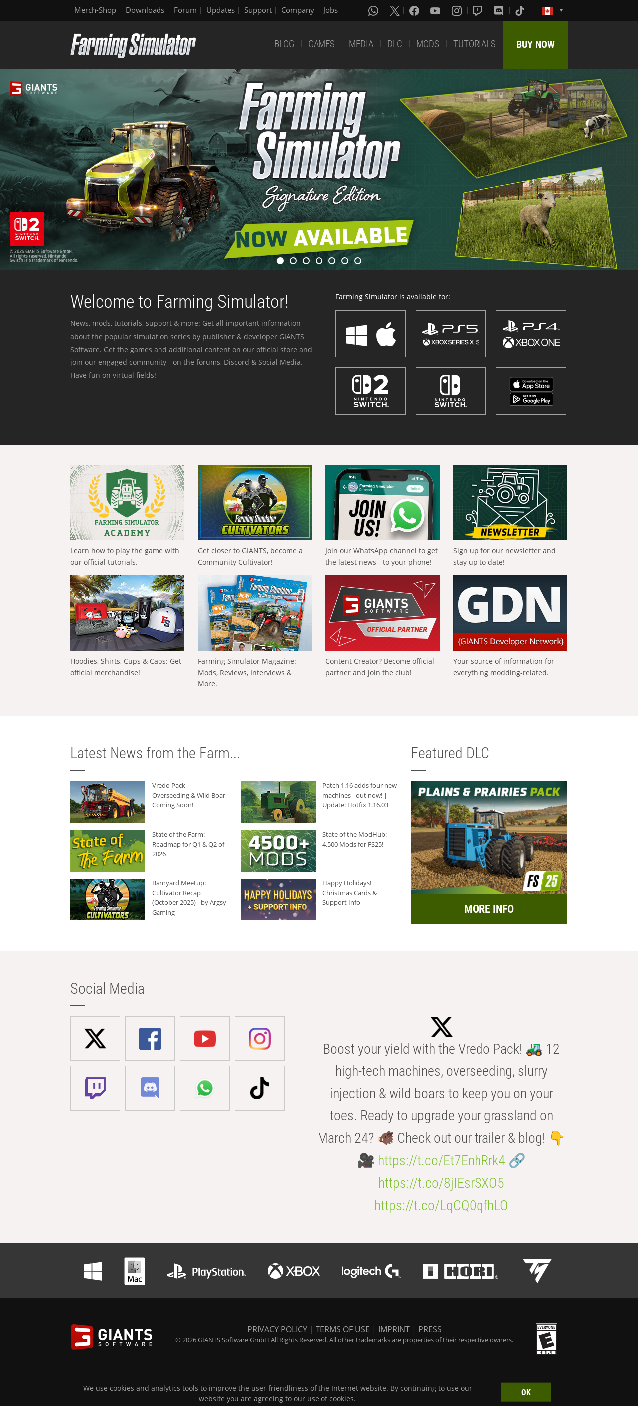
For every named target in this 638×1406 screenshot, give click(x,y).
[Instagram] (458, 10)
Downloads (145, 10)
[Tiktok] (521, 10)
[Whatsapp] (374, 10)
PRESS (430, 1329)
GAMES (321, 44)
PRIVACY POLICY (277, 1329)
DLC (394, 44)
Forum (185, 10)
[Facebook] (415, 10)
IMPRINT (394, 1329)
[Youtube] (436, 10)
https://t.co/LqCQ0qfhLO (441, 1205)
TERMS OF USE (343, 1329)
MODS (427, 44)
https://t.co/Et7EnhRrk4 (441, 1160)
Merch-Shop (95, 10)
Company (297, 10)
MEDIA (361, 44)
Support (258, 10)
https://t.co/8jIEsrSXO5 (441, 1183)
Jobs (330, 10)
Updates (220, 10)
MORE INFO (489, 909)
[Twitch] (478, 10)
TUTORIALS (474, 44)
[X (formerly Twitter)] (395, 10)
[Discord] (500, 10)
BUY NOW (535, 44)
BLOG (284, 44)
